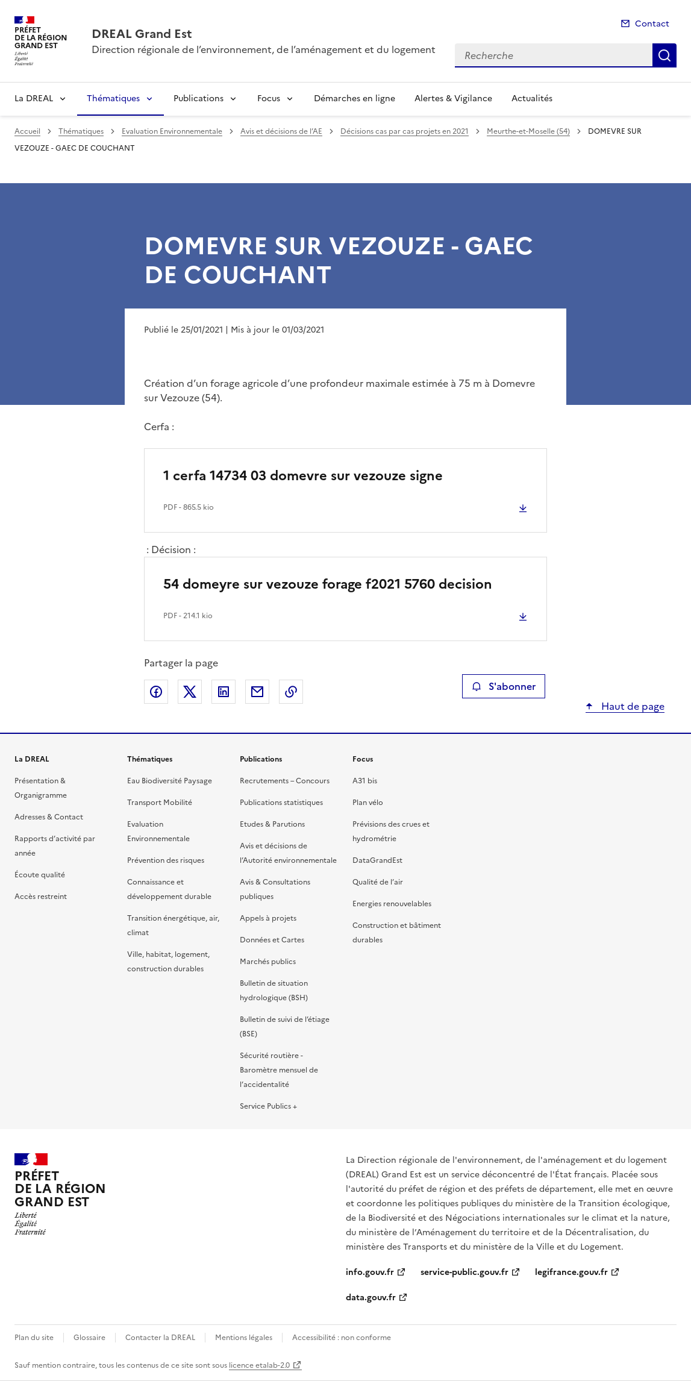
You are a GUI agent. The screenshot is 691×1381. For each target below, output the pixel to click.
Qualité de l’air (377, 882)
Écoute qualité (39, 874)
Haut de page (631, 706)
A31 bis (364, 780)
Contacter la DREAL (160, 1337)
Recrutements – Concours (285, 780)
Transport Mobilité (159, 802)
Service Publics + (268, 1106)
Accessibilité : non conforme (341, 1337)
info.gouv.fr (370, 1272)
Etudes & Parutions (272, 824)
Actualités (531, 98)
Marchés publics (268, 961)
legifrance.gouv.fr (571, 1272)
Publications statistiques (281, 802)
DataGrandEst (377, 860)
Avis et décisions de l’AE (281, 131)
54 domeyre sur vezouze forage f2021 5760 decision (327, 584)
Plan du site (34, 1337)
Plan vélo (367, 802)
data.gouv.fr (371, 1297)
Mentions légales (243, 1337)
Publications (199, 98)
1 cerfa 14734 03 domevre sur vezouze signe (303, 476)
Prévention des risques (165, 860)
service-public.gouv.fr (464, 1272)
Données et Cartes (272, 940)
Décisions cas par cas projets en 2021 (404, 131)
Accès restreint (40, 896)
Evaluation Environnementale (172, 131)
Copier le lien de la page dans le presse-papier (291, 692)
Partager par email (257, 692)
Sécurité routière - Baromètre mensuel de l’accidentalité (279, 1070)
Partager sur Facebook (156, 692)
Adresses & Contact (48, 817)
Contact (652, 23)
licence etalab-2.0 (259, 1365)
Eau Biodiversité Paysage (169, 780)
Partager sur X (190, 692)
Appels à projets (268, 918)
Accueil (27, 131)
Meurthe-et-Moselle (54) (528, 131)
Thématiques (113, 98)
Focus (268, 98)
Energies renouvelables (391, 903)
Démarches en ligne (354, 98)
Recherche (664, 55)
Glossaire (89, 1337)
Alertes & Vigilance (453, 98)
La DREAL (33, 98)
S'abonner (503, 686)
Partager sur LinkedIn (223, 692)
